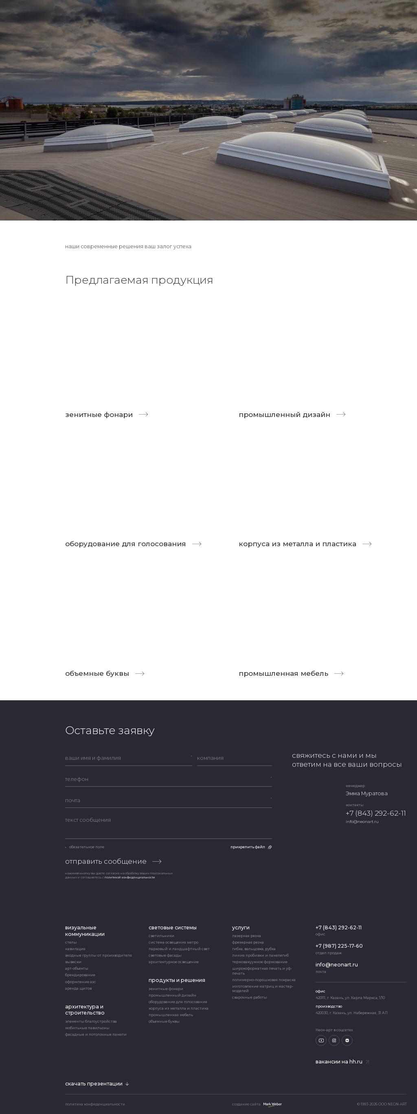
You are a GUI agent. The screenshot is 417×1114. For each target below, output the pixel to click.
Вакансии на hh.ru (342, 1062)
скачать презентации (97, 1084)
